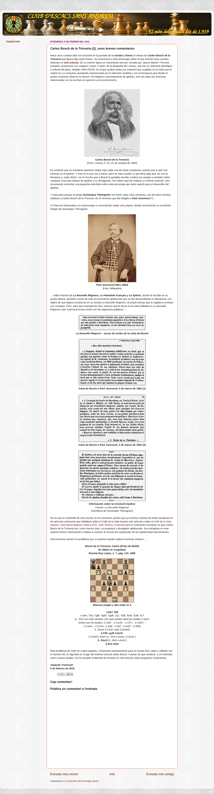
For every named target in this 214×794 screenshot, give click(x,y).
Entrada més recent (64, 774)
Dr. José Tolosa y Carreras (109, 525)
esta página (126, 205)
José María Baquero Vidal (74, 525)
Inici (112, 774)
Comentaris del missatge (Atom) (82, 781)
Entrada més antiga (160, 774)
